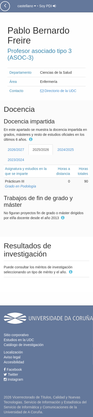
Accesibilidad (14, 362)
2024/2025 (65, 150)
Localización (13, 352)
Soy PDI (47, 6)
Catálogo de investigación (23, 345)
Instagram (13, 379)
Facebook (13, 369)
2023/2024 (16, 160)
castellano (26, 6)
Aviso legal (12, 357)
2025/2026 (40, 150)
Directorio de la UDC (58, 91)
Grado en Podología (20, 186)
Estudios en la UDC (19, 340)
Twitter (11, 374)
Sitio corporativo (16, 335)
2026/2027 (16, 150)
